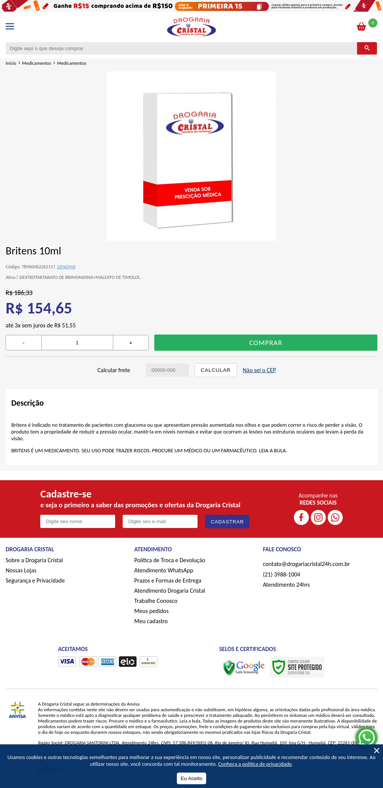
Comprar (266, 342)
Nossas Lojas (21, 570)
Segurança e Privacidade (35, 580)
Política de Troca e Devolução (169, 560)
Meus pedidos (151, 611)
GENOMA (66, 266)
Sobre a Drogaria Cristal (34, 560)
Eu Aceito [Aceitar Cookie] (191, 778)
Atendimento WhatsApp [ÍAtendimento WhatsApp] (163, 570)
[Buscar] (367, 48)
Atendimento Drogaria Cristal (169, 590)
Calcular (216, 370)
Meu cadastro (151, 621)
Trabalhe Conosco (156, 600)
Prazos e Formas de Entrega (167, 580)
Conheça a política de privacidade (255, 764)
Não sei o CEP (259, 370)
